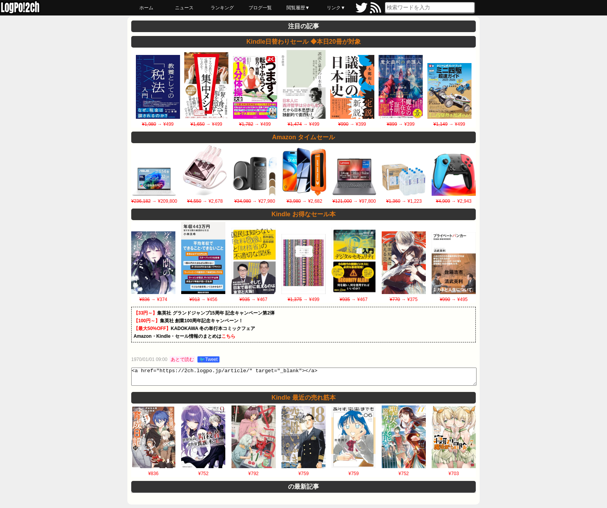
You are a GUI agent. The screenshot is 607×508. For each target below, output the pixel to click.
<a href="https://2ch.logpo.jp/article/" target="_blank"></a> (304, 378)
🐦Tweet (208, 359)
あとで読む (182, 359)
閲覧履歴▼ (298, 7)
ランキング (222, 7)
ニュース (184, 7)
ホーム (146, 7)
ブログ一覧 (260, 7)
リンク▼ (336, 7)
